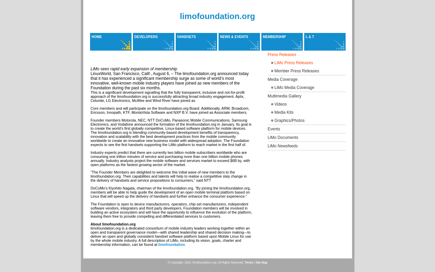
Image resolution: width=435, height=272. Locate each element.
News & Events (234, 37)
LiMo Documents (283, 137)
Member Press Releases (297, 71)
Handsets (186, 37)
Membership (274, 37)
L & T (310, 37)
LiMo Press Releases (294, 62)
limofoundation (171, 244)
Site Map (261, 262)
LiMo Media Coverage (294, 87)
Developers (146, 37)
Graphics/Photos (290, 120)
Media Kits (284, 112)
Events (274, 129)
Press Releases (282, 54)
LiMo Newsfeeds (283, 146)
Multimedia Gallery (284, 96)
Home (97, 37)
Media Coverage (283, 79)
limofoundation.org (217, 16)
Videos (281, 104)
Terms (249, 262)
